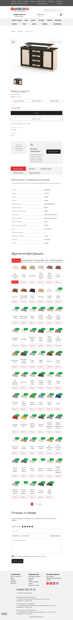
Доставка (31, 578)
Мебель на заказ (17, 20)
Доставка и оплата (41, 1)
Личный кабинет (52, 574)
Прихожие (58, 20)
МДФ (24, 24)
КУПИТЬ (36, 113)
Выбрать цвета (36, 119)
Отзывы (33, 1)
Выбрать (23, 282)
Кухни (26, 20)
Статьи (31, 583)
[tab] (18, 169)
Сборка (31, 580)
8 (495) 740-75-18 (19, 14)
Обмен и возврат (33, 582)
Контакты (59, 3)
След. (39, 504)
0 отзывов (18, 97)
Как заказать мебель (34, 576)
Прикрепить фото (55, 536)
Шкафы (33, 20)
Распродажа (57, 24)
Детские (14, 24)
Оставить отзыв (17, 561)
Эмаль (34, 24)
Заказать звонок (19, 16)
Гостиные (41, 20)
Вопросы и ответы (34, 585)
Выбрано (15, 282)
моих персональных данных (39, 556)
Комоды (44, 24)
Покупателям (59, 1)
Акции (14, 1)
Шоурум (20, 1)
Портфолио (51, 1)
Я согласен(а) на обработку (31, 556)
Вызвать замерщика (42, 3)
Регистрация (50, 576)
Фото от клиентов (16, 576)
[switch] (13, 556)
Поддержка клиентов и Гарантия (19, 3)
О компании (15, 574)
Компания (26, 1)
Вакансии (13, 582)
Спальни (49, 20)
